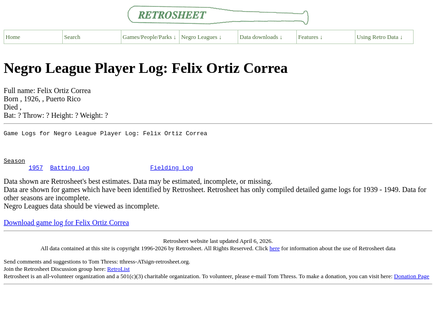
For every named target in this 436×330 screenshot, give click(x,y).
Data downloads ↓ (261, 36)
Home (12, 36)
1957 (36, 175)
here (274, 256)
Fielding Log (171, 175)
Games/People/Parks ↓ (149, 36)
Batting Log (69, 175)
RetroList (118, 277)
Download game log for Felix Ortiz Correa (66, 231)
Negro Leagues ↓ (201, 36)
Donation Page (411, 284)
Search (72, 36)
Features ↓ (310, 36)
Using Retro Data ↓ (380, 36)
